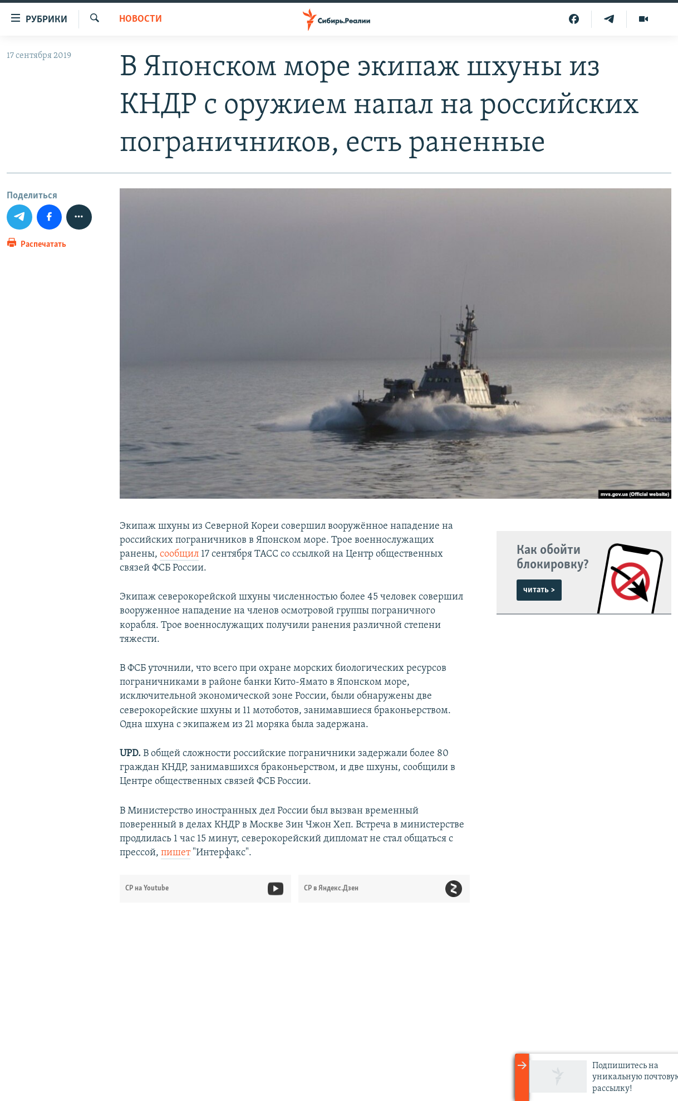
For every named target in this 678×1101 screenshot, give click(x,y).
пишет (175, 852)
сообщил (179, 554)
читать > (539, 590)
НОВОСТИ (140, 19)
